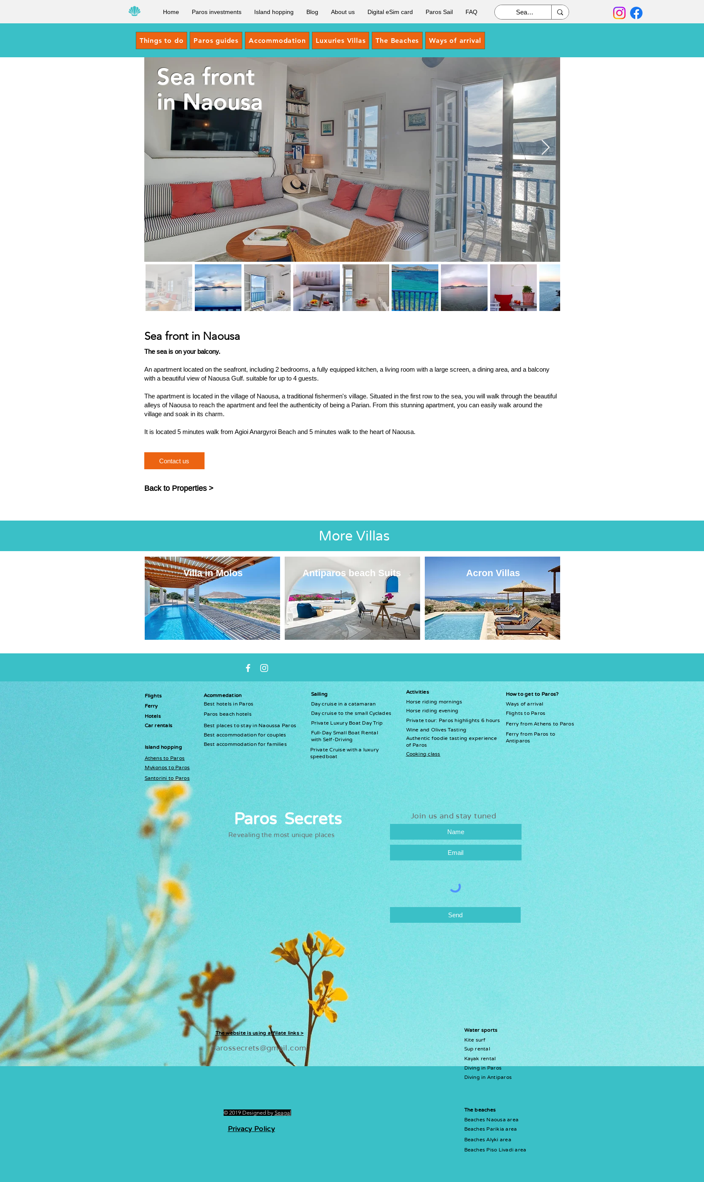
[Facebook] (636, 13)
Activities (417, 692)
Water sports (481, 1030)
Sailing (319, 694)
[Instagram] (619, 13)
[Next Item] (545, 148)
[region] (492, 598)
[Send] (455, 915)
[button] (216, 40)
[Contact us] (174, 460)
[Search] (524, 12)
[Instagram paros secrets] (264, 668)
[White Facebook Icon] (248, 668)
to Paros (179, 767)
